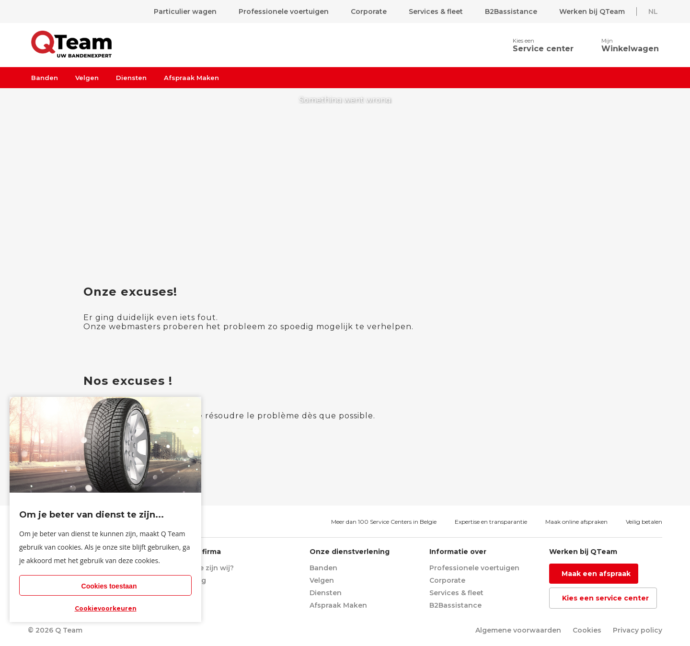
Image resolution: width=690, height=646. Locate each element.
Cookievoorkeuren (106, 608)
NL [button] (653, 11)
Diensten (131, 77)
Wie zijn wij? (212, 568)
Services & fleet (436, 11)
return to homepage (346, 217)
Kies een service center (605, 598)
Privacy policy (637, 630)
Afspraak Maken (191, 77)
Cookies (587, 630)
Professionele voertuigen (284, 11)
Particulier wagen (185, 11)
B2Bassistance (511, 11)
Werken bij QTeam (592, 11)
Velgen (87, 77)
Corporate (369, 11)
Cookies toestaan (109, 586)
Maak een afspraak (596, 573)
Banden (44, 77)
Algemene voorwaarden (518, 630)
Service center (543, 48)
